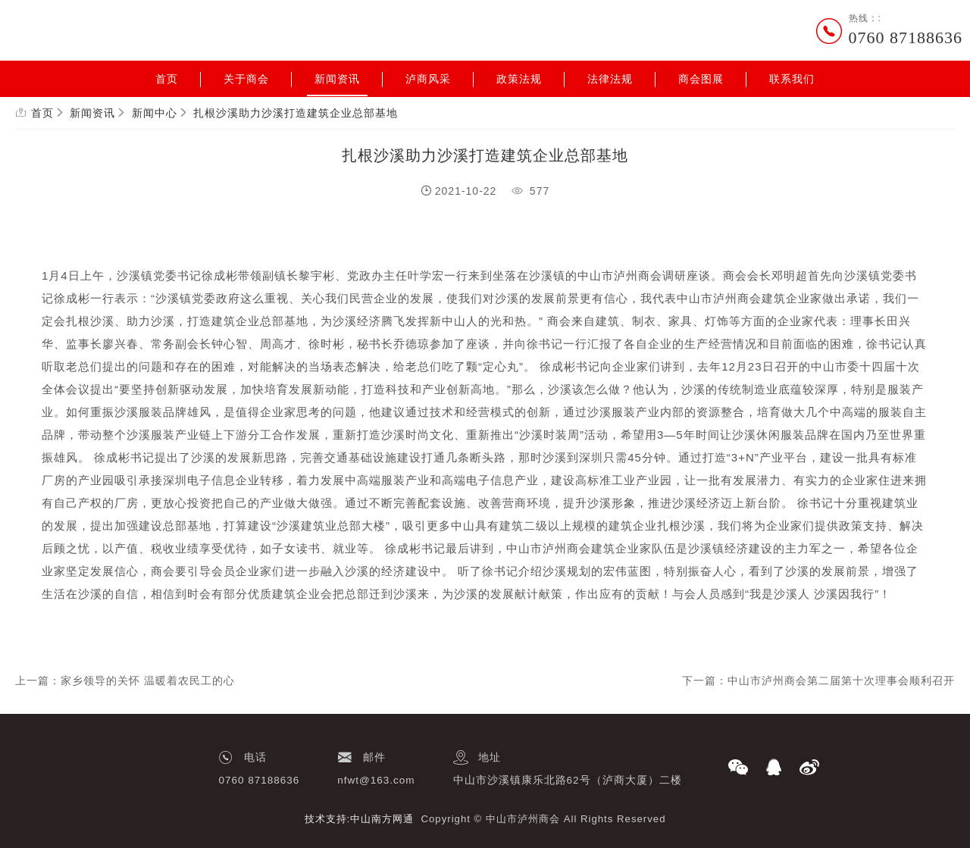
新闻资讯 (337, 79)
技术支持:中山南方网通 (360, 819)
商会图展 (701, 79)
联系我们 (792, 79)
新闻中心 (154, 113)
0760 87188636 (906, 37)
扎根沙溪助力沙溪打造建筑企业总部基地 (295, 113)
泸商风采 (428, 79)
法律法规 (610, 79)
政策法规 (519, 79)
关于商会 (246, 79)
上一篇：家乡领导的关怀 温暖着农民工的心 (125, 680)
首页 (166, 79)
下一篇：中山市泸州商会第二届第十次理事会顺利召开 (818, 680)
